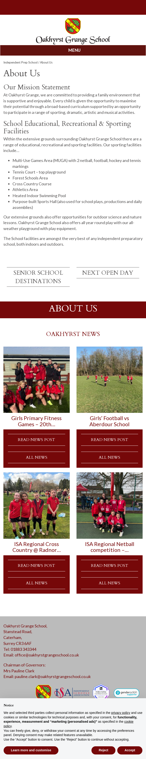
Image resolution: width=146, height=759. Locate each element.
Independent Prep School (20, 62)
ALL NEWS (36, 457)
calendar (122, 7)
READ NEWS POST (36, 440)
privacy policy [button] (120, 713)
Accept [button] (129, 750)
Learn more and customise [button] (31, 750)
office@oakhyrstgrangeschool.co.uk (47, 654)
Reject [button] (103, 750)
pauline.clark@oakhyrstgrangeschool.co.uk (53, 676)
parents (73, 7)
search (24, 7)
